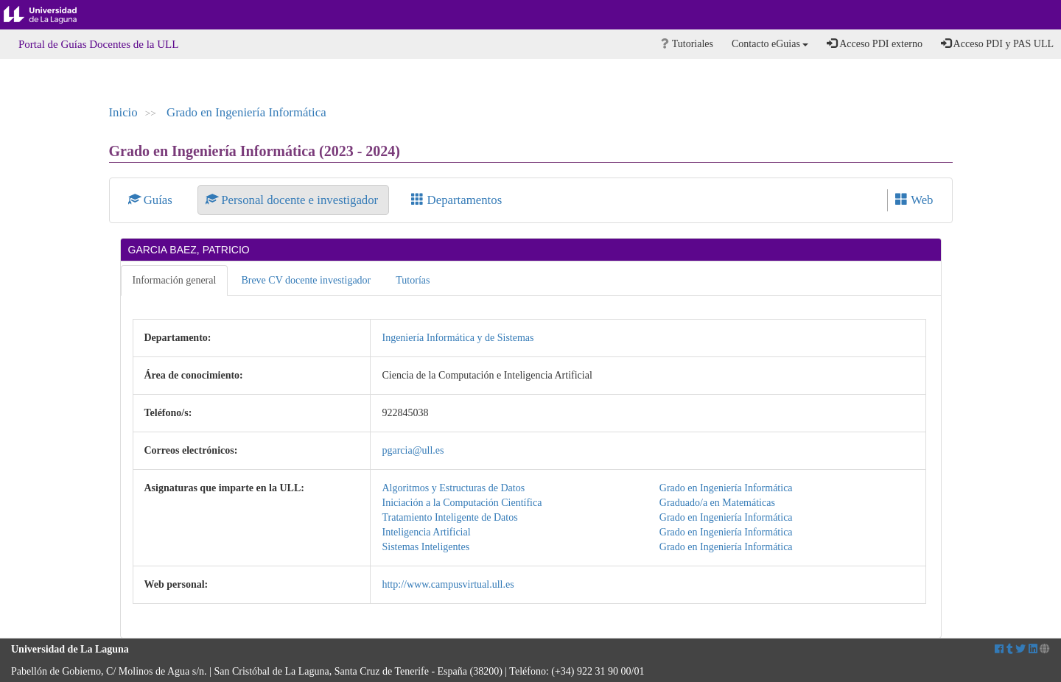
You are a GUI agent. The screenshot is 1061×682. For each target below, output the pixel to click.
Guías (152, 200)
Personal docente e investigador (293, 200)
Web (914, 200)
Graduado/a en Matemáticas (717, 502)
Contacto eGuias (770, 43)
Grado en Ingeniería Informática (246, 112)
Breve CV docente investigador (306, 280)
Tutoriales (687, 43)
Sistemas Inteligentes (425, 546)
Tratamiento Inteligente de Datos (449, 517)
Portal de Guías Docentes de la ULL (98, 44)
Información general (175, 280)
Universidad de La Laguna (51, 15)
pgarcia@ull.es (413, 450)
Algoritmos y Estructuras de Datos (453, 487)
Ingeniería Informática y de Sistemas (457, 337)
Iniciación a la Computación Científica (462, 502)
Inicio (123, 112)
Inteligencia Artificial (426, 532)
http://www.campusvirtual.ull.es (448, 584)
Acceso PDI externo (874, 43)
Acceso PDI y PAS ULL (997, 43)
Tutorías (413, 280)
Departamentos (456, 200)
